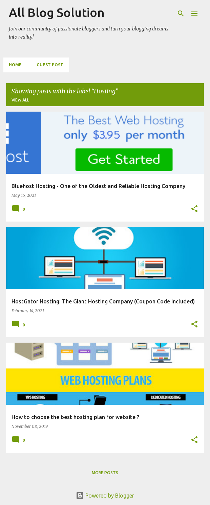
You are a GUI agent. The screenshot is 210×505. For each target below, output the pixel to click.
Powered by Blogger (105, 495)
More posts (105, 472)
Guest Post (50, 65)
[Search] (181, 13)
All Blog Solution (57, 12)
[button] (194, 209)
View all (20, 100)
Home (15, 65)
